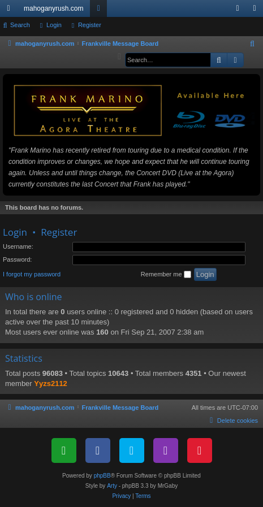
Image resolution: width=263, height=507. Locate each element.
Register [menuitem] (257, 11)
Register (89, 24)
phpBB (102, 476)
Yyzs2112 (50, 383)
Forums (100, 11)
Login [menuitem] (240, 11)
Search (20, 24)
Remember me (166, 275)
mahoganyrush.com (53, 8)
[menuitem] (253, 44)
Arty (112, 486)
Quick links (11, 11)
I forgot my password (32, 274)
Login (54, 24)
